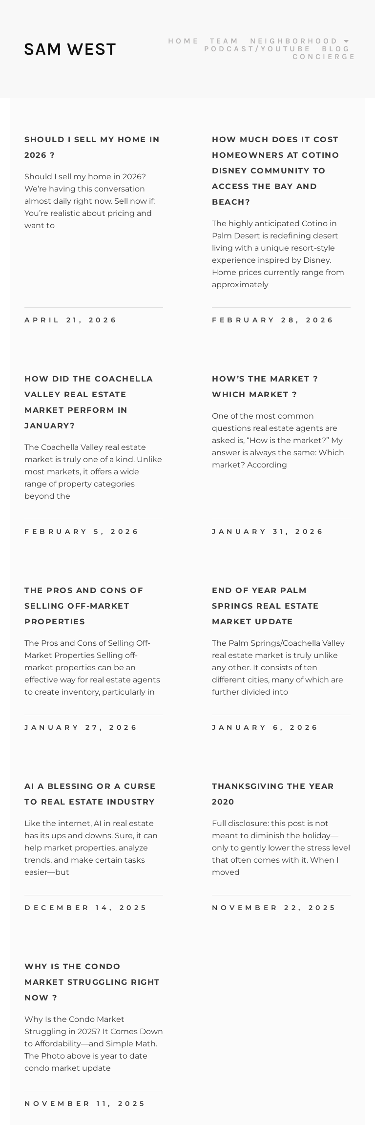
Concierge (324, 57)
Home (184, 41)
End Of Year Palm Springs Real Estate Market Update (265, 606)
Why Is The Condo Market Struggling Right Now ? (92, 982)
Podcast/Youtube (258, 49)
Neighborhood (300, 41)
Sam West (69, 49)
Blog (336, 49)
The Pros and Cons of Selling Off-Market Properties (83, 606)
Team (225, 41)
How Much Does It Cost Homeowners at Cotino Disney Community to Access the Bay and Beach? (275, 171)
